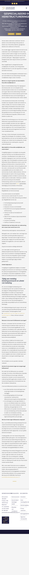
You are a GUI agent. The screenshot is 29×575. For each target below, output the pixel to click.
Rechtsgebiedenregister (24, 513)
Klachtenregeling (24, 505)
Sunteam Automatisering (21, 531)
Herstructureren (15, 497)
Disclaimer (23, 497)
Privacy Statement (23, 509)
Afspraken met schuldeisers (14, 509)
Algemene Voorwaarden (24, 518)
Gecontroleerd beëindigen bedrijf (15, 502)
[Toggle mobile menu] (26, 8)
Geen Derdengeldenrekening (24, 501)
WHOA (17, 183)
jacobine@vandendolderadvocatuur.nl (18, 1)
